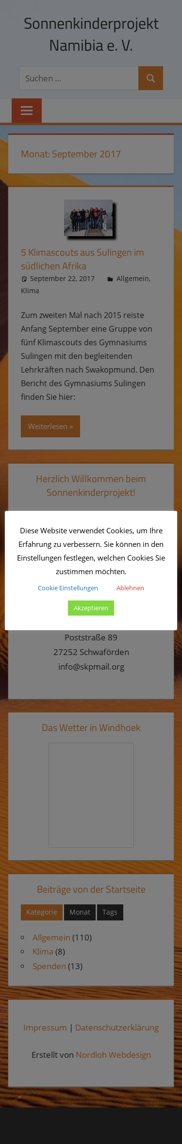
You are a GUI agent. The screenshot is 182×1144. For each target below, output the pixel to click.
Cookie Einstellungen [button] (68, 587)
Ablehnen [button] (130, 587)
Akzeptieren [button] (91, 607)
